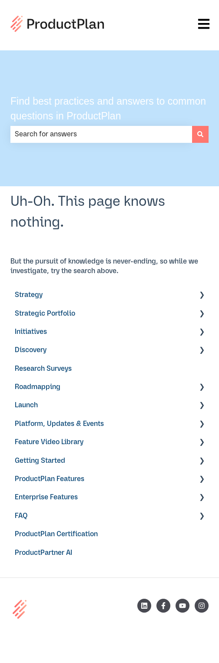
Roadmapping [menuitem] (37, 386)
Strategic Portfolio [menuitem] (45, 313)
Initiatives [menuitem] (31, 331)
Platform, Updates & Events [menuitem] (59, 423)
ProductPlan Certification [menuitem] (56, 534)
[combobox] (101, 134)
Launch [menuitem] (26, 405)
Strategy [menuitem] (29, 294)
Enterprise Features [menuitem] (46, 497)
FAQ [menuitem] (21, 515)
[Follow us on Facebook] (163, 606)
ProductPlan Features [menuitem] (49, 478)
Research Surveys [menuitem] (43, 368)
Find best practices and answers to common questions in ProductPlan (108, 109)
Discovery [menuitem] (30, 349)
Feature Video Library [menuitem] (49, 442)
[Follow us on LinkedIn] (144, 606)
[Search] (200, 134)
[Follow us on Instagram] (202, 606)
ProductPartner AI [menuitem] (43, 552)
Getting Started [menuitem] (40, 460)
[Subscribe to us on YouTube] (182, 606)
